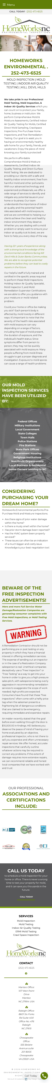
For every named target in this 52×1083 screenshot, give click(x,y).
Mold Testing (26, 924)
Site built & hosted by (26, 1079)
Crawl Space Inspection (26, 935)
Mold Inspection (26, 921)
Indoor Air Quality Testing (26, 928)
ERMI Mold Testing (26, 931)
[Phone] (44, 1076)
